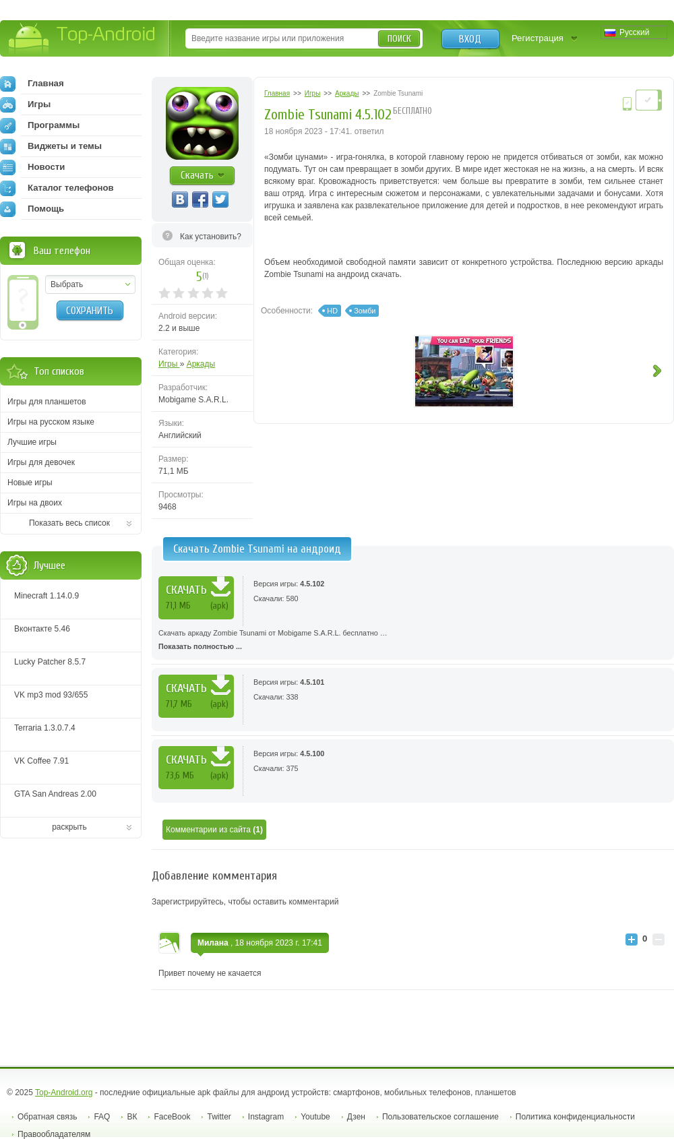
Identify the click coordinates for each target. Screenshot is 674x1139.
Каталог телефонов (57, 188)
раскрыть (69, 827)
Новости (32, 167)
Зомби (364, 311)
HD (332, 311)
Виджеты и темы (51, 146)
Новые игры (30, 482)
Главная (32, 83)
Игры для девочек (41, 462)
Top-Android (82, 39)
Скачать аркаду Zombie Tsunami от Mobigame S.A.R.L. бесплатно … (412, 641)
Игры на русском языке (50, 422)
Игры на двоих (34, 502)
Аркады (201, 364)
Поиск (399, 38)
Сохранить (89, 311)
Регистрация (537, 38)
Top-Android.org (63, 1092)
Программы (40, 125)
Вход (470, 39)
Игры (169, 364)
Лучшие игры (32, 442)
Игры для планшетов (46, 401)
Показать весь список (69, 523)
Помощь (32, 209)
